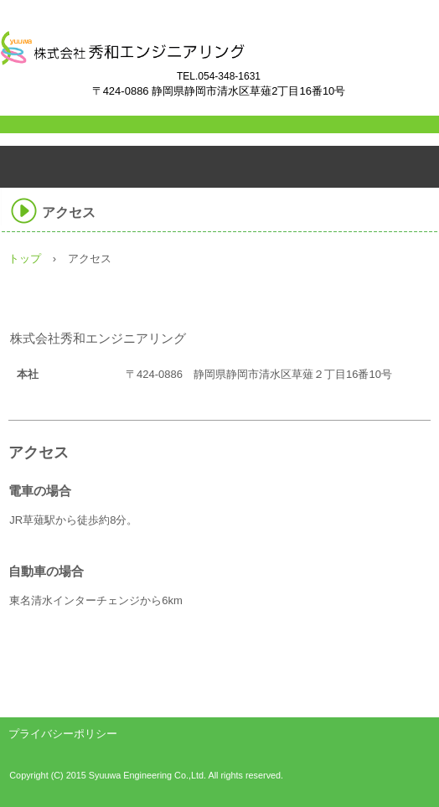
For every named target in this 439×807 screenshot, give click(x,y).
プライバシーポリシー (62, 733)
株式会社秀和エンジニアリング (197, 59)
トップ (24, 258)
